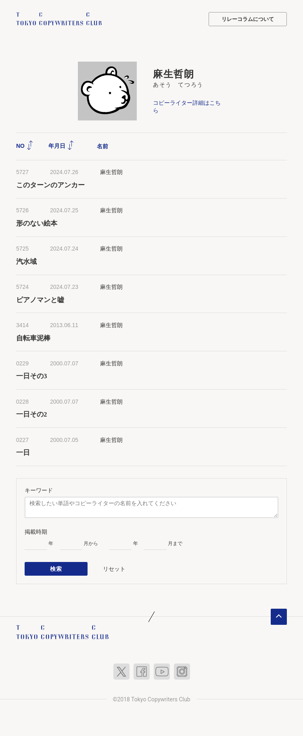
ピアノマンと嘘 (40, 300)
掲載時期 (36, 532)
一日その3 (31, 376)
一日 (23, 452)
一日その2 (31, 414)
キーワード (39, 490)
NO (24, 146)
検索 (56, 569)
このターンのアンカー (50, 185)
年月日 (61, 146)
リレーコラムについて (248, 19)
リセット (114, 569)
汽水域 (26, 261)
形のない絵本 (36, 223)
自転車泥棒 (33, 338)
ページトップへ (279, 617)
